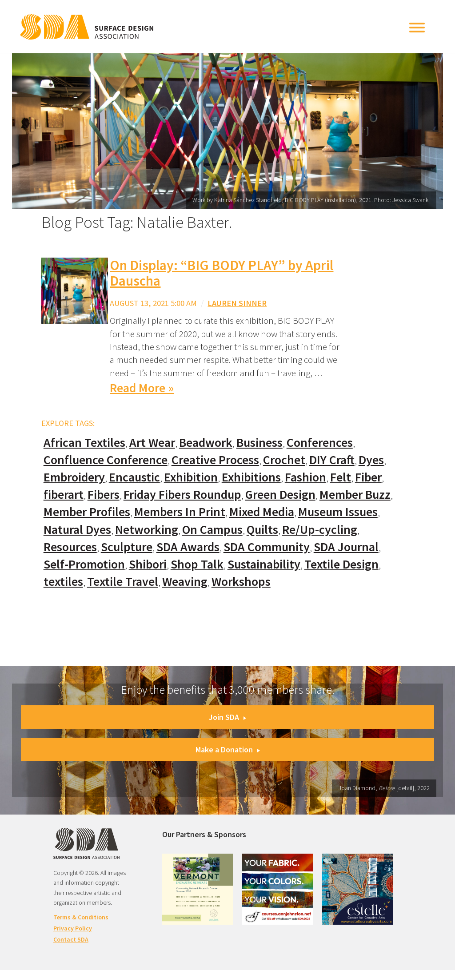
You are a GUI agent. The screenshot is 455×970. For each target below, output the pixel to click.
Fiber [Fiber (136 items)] (368, 477)
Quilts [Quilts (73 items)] (262, 529)
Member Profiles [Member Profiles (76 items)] (87, 512)
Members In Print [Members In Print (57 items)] (179, 512)
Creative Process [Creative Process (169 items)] (215, 460)
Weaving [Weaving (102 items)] (185, 581)
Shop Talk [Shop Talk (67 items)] (197, 564)
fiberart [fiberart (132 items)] (64, 494)
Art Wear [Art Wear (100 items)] (152, 442)
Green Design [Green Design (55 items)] (280, 494)
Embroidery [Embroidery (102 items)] (74, 477)
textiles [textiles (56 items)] (63, 581)
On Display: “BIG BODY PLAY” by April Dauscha (221, 273)
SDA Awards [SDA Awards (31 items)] (188, 547)
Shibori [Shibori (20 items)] (148, 564)
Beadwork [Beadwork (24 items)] (205, 442)
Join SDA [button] (227, 717)
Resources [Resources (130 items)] (70, 547)
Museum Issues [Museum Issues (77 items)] (338, 512)
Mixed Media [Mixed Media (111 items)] (261, 512)
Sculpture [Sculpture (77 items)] (126, 547)
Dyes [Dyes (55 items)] (371, 460)
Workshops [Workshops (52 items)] (241, 581)
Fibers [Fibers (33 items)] (104, 494)
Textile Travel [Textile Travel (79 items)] (122, 581)
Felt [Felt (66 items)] (340, 477)
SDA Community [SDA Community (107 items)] (267, 547)
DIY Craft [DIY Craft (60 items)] (332, 460)
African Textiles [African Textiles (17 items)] (84, 442)
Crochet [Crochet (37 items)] (284, 460)
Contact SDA (70, 939)
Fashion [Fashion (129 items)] (305, 477)
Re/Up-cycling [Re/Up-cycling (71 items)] (319, 529)
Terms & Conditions (80, 917)
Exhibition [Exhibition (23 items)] (191, 477)
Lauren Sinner (237, 303)
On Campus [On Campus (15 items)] (212, 529)
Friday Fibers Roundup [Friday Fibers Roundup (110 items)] (182, 494)
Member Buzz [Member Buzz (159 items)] (355, 494)
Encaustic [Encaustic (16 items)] (134, 477)
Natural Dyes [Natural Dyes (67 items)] (77, 529)
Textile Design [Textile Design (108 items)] (341, 564)
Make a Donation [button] (228, 749)
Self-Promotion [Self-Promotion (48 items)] (84, 564)
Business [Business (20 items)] (259, 442)
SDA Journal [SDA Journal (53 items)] (346, 547)
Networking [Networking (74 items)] (146, 529)
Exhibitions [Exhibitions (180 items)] (251, 477)
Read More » (142, 388)
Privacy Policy (72, 928)
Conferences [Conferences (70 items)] (320, 442)
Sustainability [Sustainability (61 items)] (264, 564)
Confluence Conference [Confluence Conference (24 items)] (106, 460)
